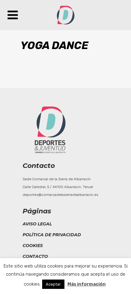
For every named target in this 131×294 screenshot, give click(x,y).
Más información (86, 284)
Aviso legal (37, 224)
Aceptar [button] (53, 284)
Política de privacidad (52, 234)
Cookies (33, 245)
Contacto (35, 256)
